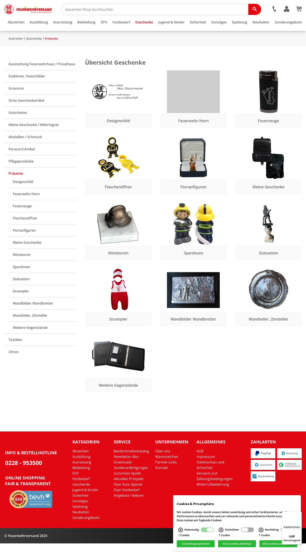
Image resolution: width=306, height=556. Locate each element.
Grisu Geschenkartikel (26, 113)
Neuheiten (80, 524)
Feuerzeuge (22, 218)
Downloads (123, 474)
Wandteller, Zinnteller (30, 328)
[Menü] (299, 514)
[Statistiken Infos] (221, 532)
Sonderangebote (85, 530)
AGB (200, 463)
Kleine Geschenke (27, 255)
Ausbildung (81, 469)
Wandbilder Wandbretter (33, 316)
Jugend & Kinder (85, 502)
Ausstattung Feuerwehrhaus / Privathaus (42, 76)
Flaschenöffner (25, 230)
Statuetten (21, 291)
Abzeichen (80, 463)
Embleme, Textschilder (27, 88)
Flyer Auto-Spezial (128, 497)
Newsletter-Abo (126, 469)
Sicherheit (80, 508)
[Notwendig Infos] (180, 532)
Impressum (206, 469)
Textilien (15, 352)
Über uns (162, 463)
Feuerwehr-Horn (26, 206)
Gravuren (16, 101)
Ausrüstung (81, 474)
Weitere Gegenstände (30, 340)
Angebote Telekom (129, 508)
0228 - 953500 (23, 475)
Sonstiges (80, 513)
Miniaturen (22, 267)
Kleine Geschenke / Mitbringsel (33, 137)
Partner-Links (166, 474)
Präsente (51, 51)
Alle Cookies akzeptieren (278, 546)
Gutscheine (18, 125)
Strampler (21, 303)
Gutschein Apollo (127, 485)
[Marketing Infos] (261, 532)
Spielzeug (80, 519)
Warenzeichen (166, 469)
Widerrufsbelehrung (213, 497)
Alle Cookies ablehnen (237, 546)
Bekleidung (81, 480)
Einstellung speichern (196, 546)
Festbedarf (81, 491)
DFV (75, 485)
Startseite (16, 51)
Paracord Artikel (22, 161)
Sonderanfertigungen (131, 480)
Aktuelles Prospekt (129, 491)
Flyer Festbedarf (126, 502)
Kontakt (161, 480)
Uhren (14, 364)
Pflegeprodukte (21, 173)
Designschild (23, 194)
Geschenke (34, 51)
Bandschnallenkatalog (131, 463)
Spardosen (21, 279)
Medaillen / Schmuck (25, 149)
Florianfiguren (24, 243)
